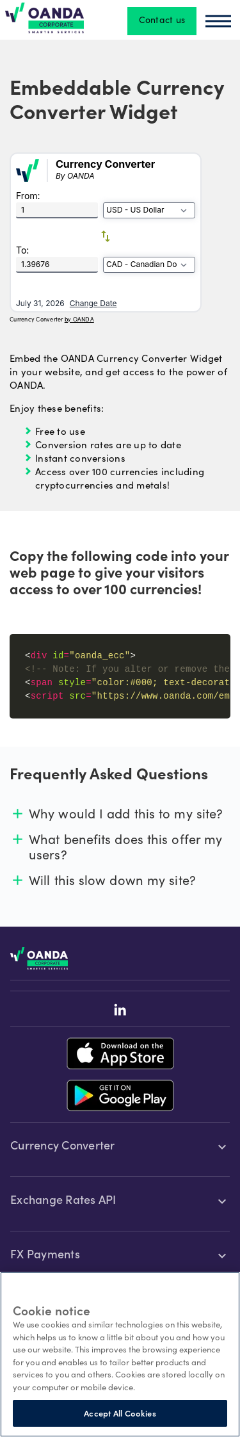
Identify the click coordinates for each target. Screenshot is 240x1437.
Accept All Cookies (120, 1413)
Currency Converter (62, 1147)
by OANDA (79, 319)
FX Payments (45, 1256)
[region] (120, 1354)
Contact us (162, 21)
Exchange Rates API (63, 1201)
